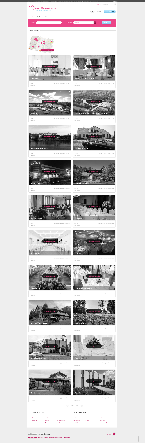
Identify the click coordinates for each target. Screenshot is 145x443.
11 (79, 405)
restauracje (89, 417)
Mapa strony (40, 437)
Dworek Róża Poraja (81, 148)
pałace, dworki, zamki (105, 422)
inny (88, 422)
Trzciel (46, 417)
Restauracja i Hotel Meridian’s (84, 78)
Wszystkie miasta (48, 437)
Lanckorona (48, 422)
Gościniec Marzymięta (82, 183)
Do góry (111, 434)
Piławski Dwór (35, 78)
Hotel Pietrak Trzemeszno (38, 358)
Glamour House (35, 183)
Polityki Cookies (95, 1)
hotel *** (76, 422)
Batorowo (34, 417)
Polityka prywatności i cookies (59, 437)
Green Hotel (78, 218)
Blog (98, 4)
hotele (75, 417)
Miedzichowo (62, 420)
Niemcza (47, 420)
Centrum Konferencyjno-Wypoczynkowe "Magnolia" (91, 113)
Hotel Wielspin (79, 358)
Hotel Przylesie (35, 393)
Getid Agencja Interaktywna (44, 434)
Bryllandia (34, 113)
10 (77, 405)
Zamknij (115, 1)
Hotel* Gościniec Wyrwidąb (39, 323)
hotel (88, 420)
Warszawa (61, 422)
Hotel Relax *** (80, 393)
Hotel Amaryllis (35, 253)
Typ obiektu (69, 22)
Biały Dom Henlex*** (37, 288)
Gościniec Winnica (36, 218)
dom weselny (103, 420)
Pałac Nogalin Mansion (82, 323)
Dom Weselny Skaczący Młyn (39, 148)
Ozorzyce (61, 417)
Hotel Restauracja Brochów (83, 288)
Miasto (32, 22)
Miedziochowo (35, 422)
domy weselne (77, 420)
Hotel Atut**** (79, 253)
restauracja (102, 417)
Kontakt (68, 437)
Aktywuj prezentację (49, 66)
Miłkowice (34, 420)
